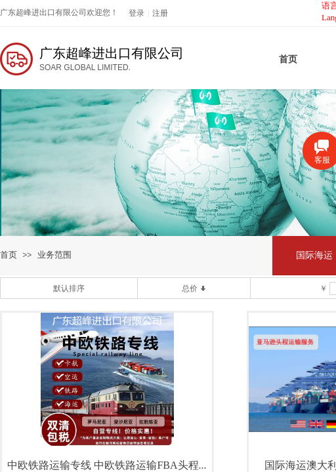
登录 (136, 13)
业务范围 (54, 255)
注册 (160, 13)
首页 (8, 255)
